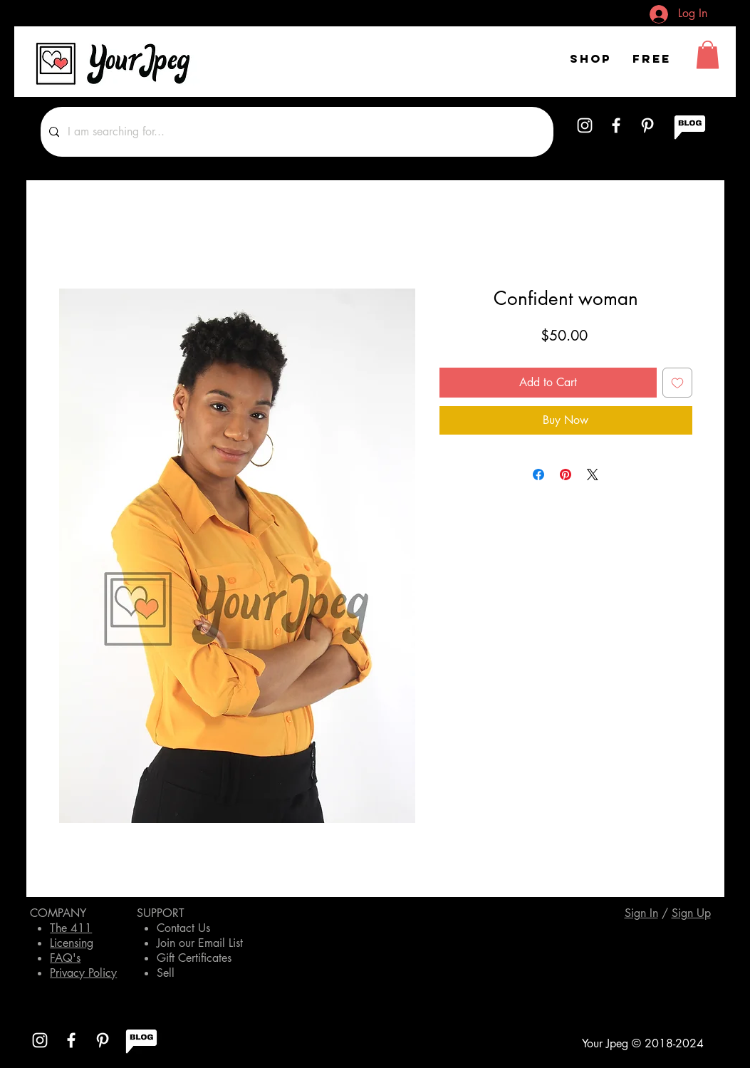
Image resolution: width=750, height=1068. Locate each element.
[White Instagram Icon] (585, 125)
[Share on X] (592, 474)
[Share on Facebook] (538, 474)
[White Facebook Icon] (616, 125)
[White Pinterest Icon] (647, 125)
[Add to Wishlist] (677, 383)
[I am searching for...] (296, 132)
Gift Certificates (194, 957)
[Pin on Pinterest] (565, 474)
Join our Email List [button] (200, 942)
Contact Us (183, 928)
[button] (707, 54)
